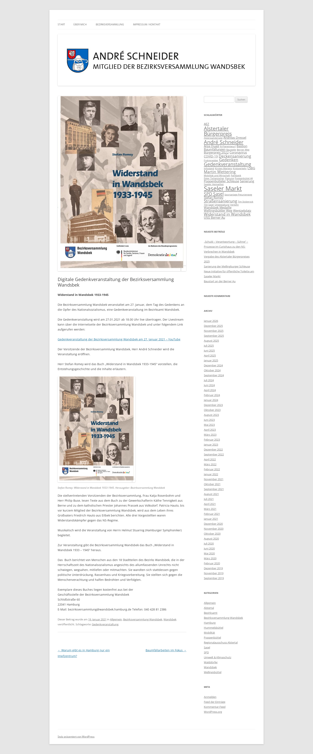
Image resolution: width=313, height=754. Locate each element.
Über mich (80, 24)
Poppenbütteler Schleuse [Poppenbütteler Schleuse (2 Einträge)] (221, 181)
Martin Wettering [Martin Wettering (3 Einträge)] (220, 171)
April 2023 (210, 430)
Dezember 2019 (213, 568)
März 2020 (210, 558)
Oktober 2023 (212, 410)
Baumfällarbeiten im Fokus (166, 650)
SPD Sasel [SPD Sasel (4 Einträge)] (214, 194)
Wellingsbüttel (212, 672)
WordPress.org (213, 712)
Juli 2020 (209, 543)
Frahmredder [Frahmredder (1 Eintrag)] (211, 160)
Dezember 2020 (213, 524)
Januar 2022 (211, 474)
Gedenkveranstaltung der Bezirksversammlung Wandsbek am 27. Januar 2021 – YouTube (119, 339)
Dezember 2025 (213, 326)
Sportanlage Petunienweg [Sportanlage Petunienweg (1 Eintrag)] (238, 194)
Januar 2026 (211, 321)
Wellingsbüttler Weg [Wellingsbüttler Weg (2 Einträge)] (218, 210)
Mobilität (209, 632)
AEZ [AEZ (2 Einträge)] (206, 124)
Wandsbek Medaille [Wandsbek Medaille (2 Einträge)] (217, 207)
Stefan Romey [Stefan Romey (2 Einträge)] (213, 197)
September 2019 (214, 578)
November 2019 (213, 573)
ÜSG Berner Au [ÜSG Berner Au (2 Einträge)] (214, 217)
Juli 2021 (209, 499)
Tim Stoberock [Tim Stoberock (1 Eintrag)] (245, 201)
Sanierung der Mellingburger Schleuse (227, 266)
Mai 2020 (209, 553)
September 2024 (214, 375)
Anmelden (210, 697)
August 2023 (211, 415)
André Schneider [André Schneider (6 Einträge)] (223, 141)
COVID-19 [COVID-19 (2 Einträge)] (211, 156)
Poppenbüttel (212, 637)
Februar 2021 (212, 514)
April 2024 (210, 390)
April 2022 (210, 459)
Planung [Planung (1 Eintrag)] (229, 178)
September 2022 (214, 454)
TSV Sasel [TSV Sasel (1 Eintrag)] (209, 204)
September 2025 (214, 336)
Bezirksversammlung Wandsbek (142, 619)
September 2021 (214, 489)
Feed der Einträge (214, 702)
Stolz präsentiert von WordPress (76, 736)
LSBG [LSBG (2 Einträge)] (251, 168)
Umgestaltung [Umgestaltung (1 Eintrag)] (222, 204)
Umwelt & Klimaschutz (217, 657)
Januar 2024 (211, 400)
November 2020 (213, 529)
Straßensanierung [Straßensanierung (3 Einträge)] (220, 200)
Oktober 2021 (212, 484)
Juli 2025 (209, 345)
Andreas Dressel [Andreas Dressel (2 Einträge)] (234, 137)
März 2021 (210, 509)
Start (61, 24)
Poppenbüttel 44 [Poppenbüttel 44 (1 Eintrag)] (244, 178)
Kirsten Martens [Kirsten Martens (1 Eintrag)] (223, 168)
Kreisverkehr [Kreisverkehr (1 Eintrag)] (240, 168)
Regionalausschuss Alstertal (221, 642)
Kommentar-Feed (214, 707)
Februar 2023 (212, 439)
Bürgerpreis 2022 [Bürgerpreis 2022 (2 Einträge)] (216, 152)
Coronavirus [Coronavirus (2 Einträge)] (238, 152)
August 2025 (211, 340)
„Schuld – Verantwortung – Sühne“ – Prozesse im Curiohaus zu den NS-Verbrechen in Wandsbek (226, 246)
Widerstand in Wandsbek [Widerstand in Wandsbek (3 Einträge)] (227, 214)
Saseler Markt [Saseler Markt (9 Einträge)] (223, 188)
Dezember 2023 (213, 405)
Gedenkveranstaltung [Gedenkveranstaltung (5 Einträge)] (227, 164)
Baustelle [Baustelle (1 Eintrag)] (231, 149)
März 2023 (210, 434)
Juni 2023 (209, 420)
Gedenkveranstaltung (105, 624)
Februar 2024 (212, 395)
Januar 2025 (211, 360)
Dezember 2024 (213, 365)
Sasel (207, 647)
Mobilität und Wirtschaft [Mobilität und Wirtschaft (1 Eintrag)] (217, 175)
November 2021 (213, 479)
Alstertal (209, 608)
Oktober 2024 (212, 370)
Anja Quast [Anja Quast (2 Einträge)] (211, 146)
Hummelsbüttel (213, 627)
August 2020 (211, 538)
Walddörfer (211, 662)
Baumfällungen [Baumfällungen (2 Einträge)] (214, 149)
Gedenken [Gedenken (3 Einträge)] (228, 159)
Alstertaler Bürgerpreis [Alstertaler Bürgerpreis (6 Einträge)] (218, 131)
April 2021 (210, 504)
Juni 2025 (209, 350)
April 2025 (210, 355)
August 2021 (211, 494)
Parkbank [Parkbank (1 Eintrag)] (236, 175)
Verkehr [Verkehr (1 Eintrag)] (234, 204)
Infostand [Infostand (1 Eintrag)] (209, 168)
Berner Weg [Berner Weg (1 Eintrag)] (243, 149)
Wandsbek (170, 619)
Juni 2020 (209, 548)
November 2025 (213, 331)
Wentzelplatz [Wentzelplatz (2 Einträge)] (242, 210)
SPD (206, 652)
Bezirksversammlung (110, 24)
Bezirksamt (210, 613)
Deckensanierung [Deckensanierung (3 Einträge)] (235, 156)
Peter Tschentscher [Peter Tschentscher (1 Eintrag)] (214, 178)
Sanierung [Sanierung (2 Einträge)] (247, 181)
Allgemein (116, 619)
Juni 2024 (209, 385)
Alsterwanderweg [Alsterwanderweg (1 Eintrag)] (213, 137)
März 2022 (210, 464)
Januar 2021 (211, 519)
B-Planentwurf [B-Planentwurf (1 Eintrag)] (228, 146)
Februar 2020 (212, 563)
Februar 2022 (212, 469)
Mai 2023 (209, 425)
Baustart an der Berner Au (220, 281)
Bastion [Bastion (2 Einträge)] (242, 146)
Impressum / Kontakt (146, 24)
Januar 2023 (211, 444)
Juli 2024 (209, 380)
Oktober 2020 (212, 533)
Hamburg (210, 623)
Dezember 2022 (213, 449)
